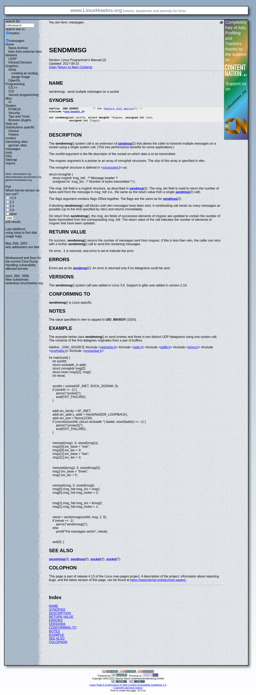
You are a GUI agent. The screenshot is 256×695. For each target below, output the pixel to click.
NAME (53, 609)
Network (11, 55)
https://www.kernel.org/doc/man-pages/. (158, 583)
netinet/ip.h (108, 350)
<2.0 (13, 198)
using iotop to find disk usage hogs (21, 234)
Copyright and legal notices (128, 690)
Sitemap (11, 159)
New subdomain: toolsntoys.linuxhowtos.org (24, 281)
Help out (11, 123)
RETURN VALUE (61, 619)
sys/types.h (59, 354)
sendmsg (125, 146)
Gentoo (13, 131)
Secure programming (23, 95)
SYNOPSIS (57, 612)
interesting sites (16, 141)
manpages (16, 40)
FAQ (8, 156)
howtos (14, 33)
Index (53, 67)
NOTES (54, 634)
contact (10, 138)
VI (9, 102)
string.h (193, 350)
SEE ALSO (57, 641)
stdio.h (138, 350)
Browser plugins (19, 120)
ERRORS (56, 623)
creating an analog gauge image (24, 75)
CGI (11, 91)
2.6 (12, 210)
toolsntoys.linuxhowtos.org (26, 176)
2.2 (12, 202)
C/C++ (13, 87)
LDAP (12, 58)
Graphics (11, 66)
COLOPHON (58, 645)
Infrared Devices (20, 62)
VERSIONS (57, 627)
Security (14, 113)
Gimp (12, 69)
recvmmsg (57, 562)
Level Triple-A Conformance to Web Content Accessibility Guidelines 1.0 (128, 688)
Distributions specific (20, 127)
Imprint (10, 163)
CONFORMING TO (62, 630)
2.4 (12, 206)
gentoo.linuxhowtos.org (18, 179)
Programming (15, 84)
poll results (13, 222)
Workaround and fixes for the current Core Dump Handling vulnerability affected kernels (23, 263)
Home (9, 44)
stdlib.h (165, 350)
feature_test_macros (118, 109)
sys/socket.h (74, 112)
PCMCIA (14, 109)
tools (8, 152)
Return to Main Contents (75, 67)
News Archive (18, 48)
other (13, 214)
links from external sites (25, 51)
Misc (8, 98)
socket (95, 562)
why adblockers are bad (22, 247)
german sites (17, 145)
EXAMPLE (56, 638)
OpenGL (14, 80)
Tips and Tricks (19, 116)
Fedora (13, 134)
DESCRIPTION (60, 616)
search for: (13, 21)
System (10, 105)
